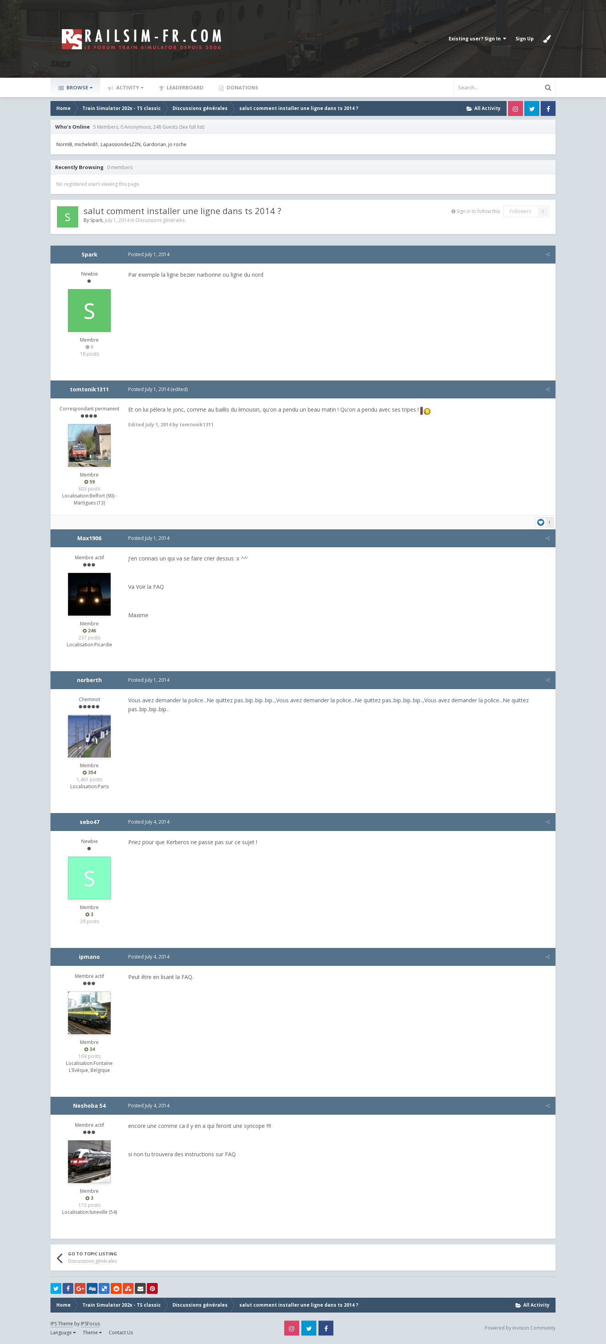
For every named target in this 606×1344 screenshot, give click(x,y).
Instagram (515, 108)
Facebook (548, 108)
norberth (89, 680)
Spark (96, 220)
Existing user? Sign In (477, 38)
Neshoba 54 (89, 1105)
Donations (241, 87)
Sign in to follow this (478, 211)
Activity (129, 87)
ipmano (89, 956)
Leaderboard (184, 87)
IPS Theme (61, 1323)
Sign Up (524, 38)
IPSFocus (90, 1323)
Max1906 (89, 538)
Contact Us (121, 1332)
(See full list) (191, 127)
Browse (78, 87)
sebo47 (89, 822)
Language (63, 1332)
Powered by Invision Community (520, 1328)
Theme (92, 1332)
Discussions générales (160, 220)
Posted (148, 254)
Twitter (531, 108)
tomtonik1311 (89, 389)
